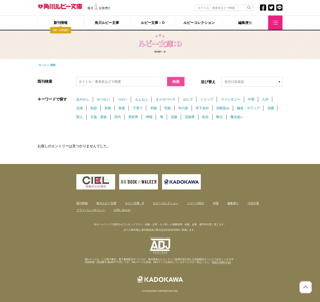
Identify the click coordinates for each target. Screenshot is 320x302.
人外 (265, 99)
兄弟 (79, 108)
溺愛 (271, 108)
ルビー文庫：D (134, 203)
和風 (107, 108)
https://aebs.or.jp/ (221, 262)
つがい (122, 99)
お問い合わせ (122, 210)
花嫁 (174, 117)
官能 (167, 108)
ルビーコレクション (199, 23)
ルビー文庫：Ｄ (153, 23)
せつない (103, 99)
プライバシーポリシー (90, 210)
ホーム (43, 65)
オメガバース (165, 99)
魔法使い (236, 117)
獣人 (79, 117)
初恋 (93, 108)
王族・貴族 (98, 117)
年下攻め (202, 108)
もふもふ (141, 99)
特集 (216, 203)
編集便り (245, 23)
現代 (117, 117)
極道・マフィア (248, 108)
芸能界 (190, 117)
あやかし (82, 99)
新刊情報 (61, 23)
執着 (122, 108)
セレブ (188, 99)
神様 (149, 117)
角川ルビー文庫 (107, 23)
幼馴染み (222, 108)
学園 (153, 108)
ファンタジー (230, 99)
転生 (205, 117)
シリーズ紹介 (195, 203)
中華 (251, 99)
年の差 (183, 108)
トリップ (206, 99)
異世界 (133, 117)
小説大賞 (253, 203)
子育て (138, 108)
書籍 (53, 65)
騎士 (219, 117)
